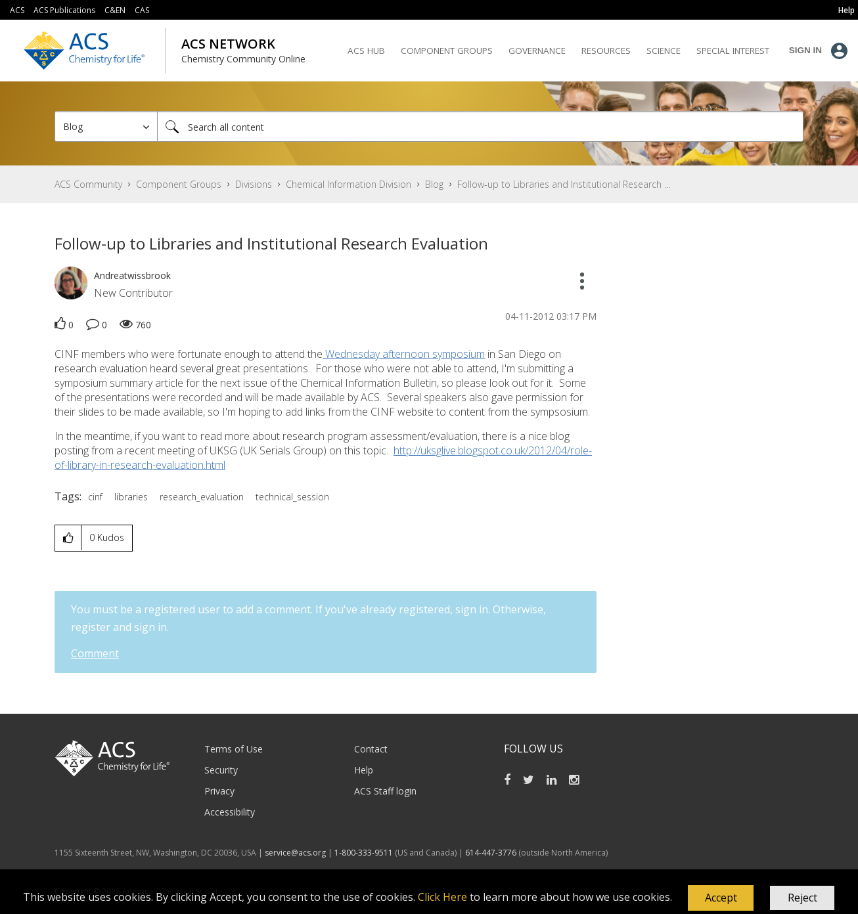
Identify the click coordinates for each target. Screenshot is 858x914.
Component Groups (178, 184)
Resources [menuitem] (606, 50)
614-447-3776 (491, 852)
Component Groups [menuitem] (447, 50)
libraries (131, 496)
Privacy (219, 791)
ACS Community (88, 184)
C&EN (114, 10)
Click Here (442, 897)
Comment (95, 653)
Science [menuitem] (663, 50)
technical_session (292, 496)
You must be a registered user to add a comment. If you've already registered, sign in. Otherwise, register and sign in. (308, 618)
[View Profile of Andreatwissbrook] (132, 275)
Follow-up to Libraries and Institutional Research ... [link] (563, 184)
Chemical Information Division (348, 184)
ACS (17, 10)
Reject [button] (802, 897)
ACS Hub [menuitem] (366, 50)
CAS (142, 10)
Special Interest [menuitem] (732, 50)
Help (363, 770)
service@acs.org (295, 852)
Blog (434, 184)
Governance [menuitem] (537, 50)
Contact (371, 749)
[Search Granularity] (106, 126)
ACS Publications (64, 10)
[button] (721, 898)
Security (221, 770)
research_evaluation (202, 496)
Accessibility (229, 812)
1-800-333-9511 (363, 852)
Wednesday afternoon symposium (404, 354)
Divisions (253, 184)
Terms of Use (233, 749)
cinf (95, 496)
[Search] (480, 126)
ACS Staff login (385, 791)
